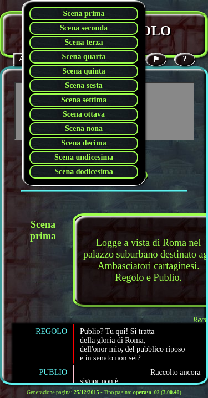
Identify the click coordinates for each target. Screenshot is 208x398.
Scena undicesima (83, 157)
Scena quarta (84, 57)
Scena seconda (84, 28)
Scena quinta (83, 71)
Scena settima (83, 100)
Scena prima (83, 13)
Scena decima (83, 143)
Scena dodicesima (83, 171)
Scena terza (84, 42)
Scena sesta (83, 85)
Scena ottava (84, 114)
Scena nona (84, 128)
